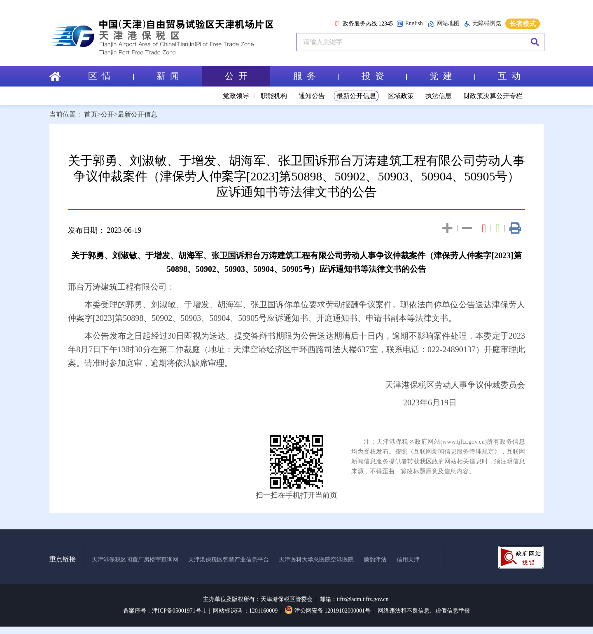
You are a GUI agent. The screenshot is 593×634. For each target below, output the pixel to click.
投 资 (384, 76)
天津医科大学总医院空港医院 (316, 560)
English (410, 23)
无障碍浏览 (483, 23)
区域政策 (401, 95)
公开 (107, 114)
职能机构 (274, 95)
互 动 (509, 76)
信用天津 (408, 560)
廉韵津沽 (375, 560)
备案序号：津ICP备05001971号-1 (164, 611)
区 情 (110, 76)
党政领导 (236, 95)
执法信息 (438, 95)
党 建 (452, 76)
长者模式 (522, 23)
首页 (90, 114)
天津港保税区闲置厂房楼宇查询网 (135, 560)
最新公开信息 (356, 95)
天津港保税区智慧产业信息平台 (228, 560)
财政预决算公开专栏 (493, 95)
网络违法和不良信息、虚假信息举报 (424, 611)
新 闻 (167, 76)
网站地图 (444, 23)
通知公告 (312, 95)
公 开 (236, 76)
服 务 (316, 76)
